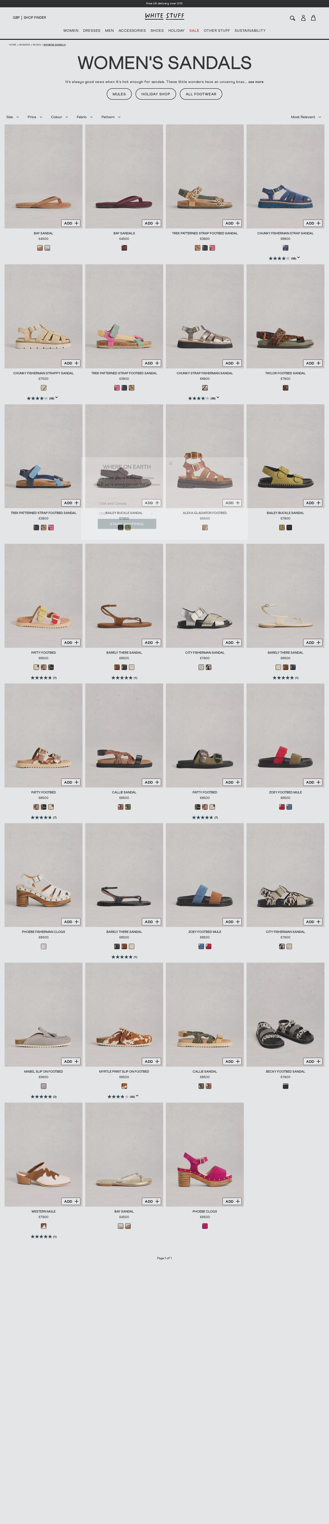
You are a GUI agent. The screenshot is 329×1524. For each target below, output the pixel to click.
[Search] (293, 17)
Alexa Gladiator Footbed (205, 512)
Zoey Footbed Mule (285, 792)
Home (12, 45)
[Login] (303, 17)
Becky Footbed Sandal (285, 1071)
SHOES (157, 31)
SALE (194, 31)
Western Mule (44, 1211)
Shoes (37, 45)
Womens (24, 45)
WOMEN (71, 31)
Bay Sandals (124, 233)
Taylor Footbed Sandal (285, 373)
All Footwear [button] (201, 94)
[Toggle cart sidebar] (313, 18)
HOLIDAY (176, 31)
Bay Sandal (43, 233)
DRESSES (92, 31)
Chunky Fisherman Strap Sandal (285, 233)
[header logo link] (164, 16)
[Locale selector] (16, 18)
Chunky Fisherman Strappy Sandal (43, 373)
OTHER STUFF (217, 31)
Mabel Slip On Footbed (43, 1071)
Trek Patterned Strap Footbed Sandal (205, 233)
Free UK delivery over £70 (164, 3)
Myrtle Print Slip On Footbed (124, 1071)
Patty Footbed (43, 652)
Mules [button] (119, 94)
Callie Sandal (124, 792)
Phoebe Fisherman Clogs (43, 931)
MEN (109, 31)
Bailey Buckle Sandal (124, 512)
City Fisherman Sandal (205, 652)
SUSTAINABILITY (250, 31)
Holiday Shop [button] (155, 94)
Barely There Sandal (124, 652)
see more (256, 82)
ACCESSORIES (132, 31)
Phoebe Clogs (205, 1211)
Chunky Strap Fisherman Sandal (205, 373)
